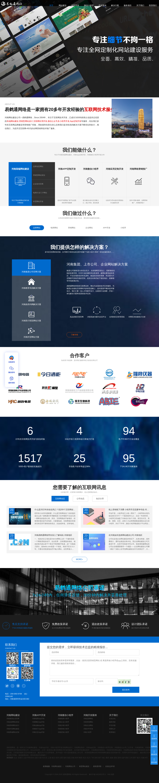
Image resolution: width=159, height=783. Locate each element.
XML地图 (110, 774)
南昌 (69, 758)
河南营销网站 (88, 722)
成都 (111, 758)
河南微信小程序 (90, 169)
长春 (40, 758)
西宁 (135, 758)
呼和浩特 (30, 758)
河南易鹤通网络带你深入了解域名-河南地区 (53, 535)
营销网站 (71, 228)
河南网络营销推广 (138, 169)
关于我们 (113, 715)
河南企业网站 (88, 725)
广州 (92, 758)
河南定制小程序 (63, 732)
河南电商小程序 (63, 718)
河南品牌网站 (88, 718)
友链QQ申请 (110, 766)
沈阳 (36, 758)
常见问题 (112, 725)
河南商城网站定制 (13, 732)
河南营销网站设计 (13, 725)
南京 (53, 758)
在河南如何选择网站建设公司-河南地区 (125, 535)
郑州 (76, 758)
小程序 (123, 228)
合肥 (61, 758)
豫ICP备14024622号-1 (97, 774)
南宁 (100, 758)
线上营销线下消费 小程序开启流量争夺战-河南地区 (129, 510)
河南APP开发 (38, 715)
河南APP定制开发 (67, 169)
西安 (127, 758)
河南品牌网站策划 (13, 722)
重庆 (107, 758)
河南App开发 (44, 747)
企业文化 (112, 718)
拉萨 (123, 758)
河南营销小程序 (63, 729)
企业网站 (89, 228)
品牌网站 (36, 228)
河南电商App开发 (38, 718)
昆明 (119, 758)
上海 (49, 758)
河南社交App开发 (38, 732)
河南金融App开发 (38, 725)
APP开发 (106, 228)
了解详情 (74, 335)
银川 (138, 758)
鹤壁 (80, 758)
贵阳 (115, 758)
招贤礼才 (112, 729)
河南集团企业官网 (13, 718)
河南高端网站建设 (20, 169)
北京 (15, 758)
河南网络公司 (70, 766)
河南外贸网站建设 (13, 729)
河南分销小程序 (63, 725)
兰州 (131, 758)
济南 (72, 758)
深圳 (96, 758)
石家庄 (20, 758)
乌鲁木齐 (144, 758)
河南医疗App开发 (38, 729)
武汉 (84, 758)
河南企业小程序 (63, 722)
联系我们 (112, 732)
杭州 (57, 758)
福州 (65, 758)
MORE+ (79, 559)
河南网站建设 (13, 715)
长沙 (88, 758)
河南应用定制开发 (114, 169)
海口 (104, 758)
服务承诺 (112, 722)
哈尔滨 (44, 758)
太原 (25, 758)
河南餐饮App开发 (38, 722)
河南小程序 (87, 732)
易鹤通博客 (97, 766)
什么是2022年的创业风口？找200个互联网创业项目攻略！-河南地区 (55, 510)
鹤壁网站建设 (84, 766)
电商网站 (54, 228)
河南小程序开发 (56, 747)
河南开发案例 (90, 715)
